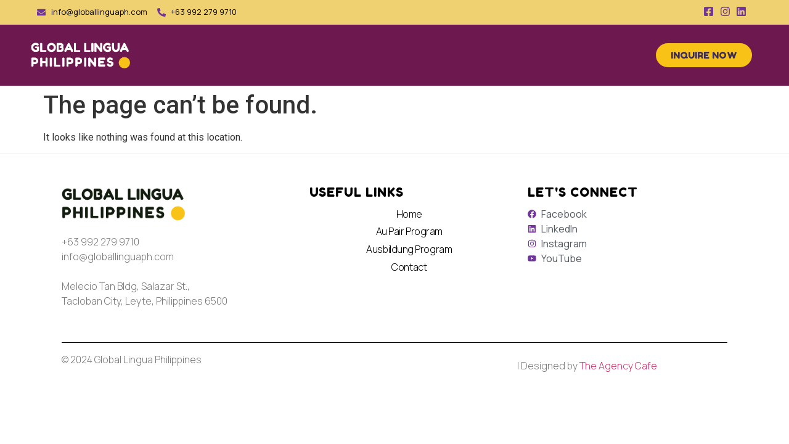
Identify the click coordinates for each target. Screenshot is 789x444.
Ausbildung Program (409, 249)
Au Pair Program (409, 231)
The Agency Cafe (618, 365)
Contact (409, 267)
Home (409, 214)
